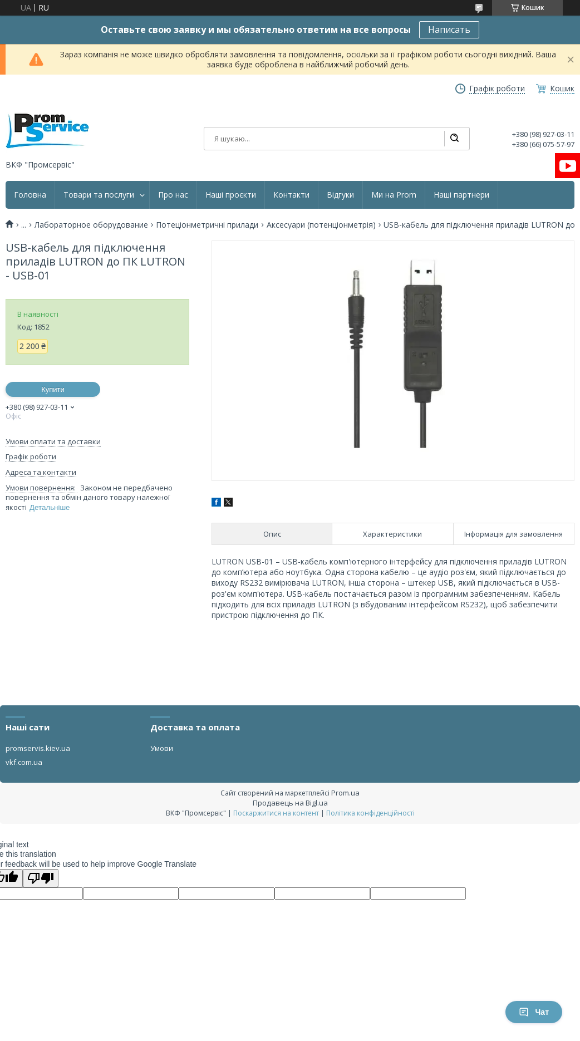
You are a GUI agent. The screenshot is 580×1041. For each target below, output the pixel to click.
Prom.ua (345, 793)
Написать (449, 29)
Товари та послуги (98, 195)
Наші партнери (461, 195)
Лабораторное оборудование (91, 225)
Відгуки (340, 195)
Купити (53, 389)
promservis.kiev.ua (38, 748)
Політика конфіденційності (370, 813)
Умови (161, 748)
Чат (534, 1012)
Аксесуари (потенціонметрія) (321, 225)
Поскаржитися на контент (276, 813)
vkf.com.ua (24, 762)
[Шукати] (454, 138)
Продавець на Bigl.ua (290, 803)
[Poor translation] (40, 878)
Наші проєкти (230, 195)
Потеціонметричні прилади (207, 225)
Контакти (291, 195)
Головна (30, 195)
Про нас (173, 195)
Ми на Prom (393, 195)
